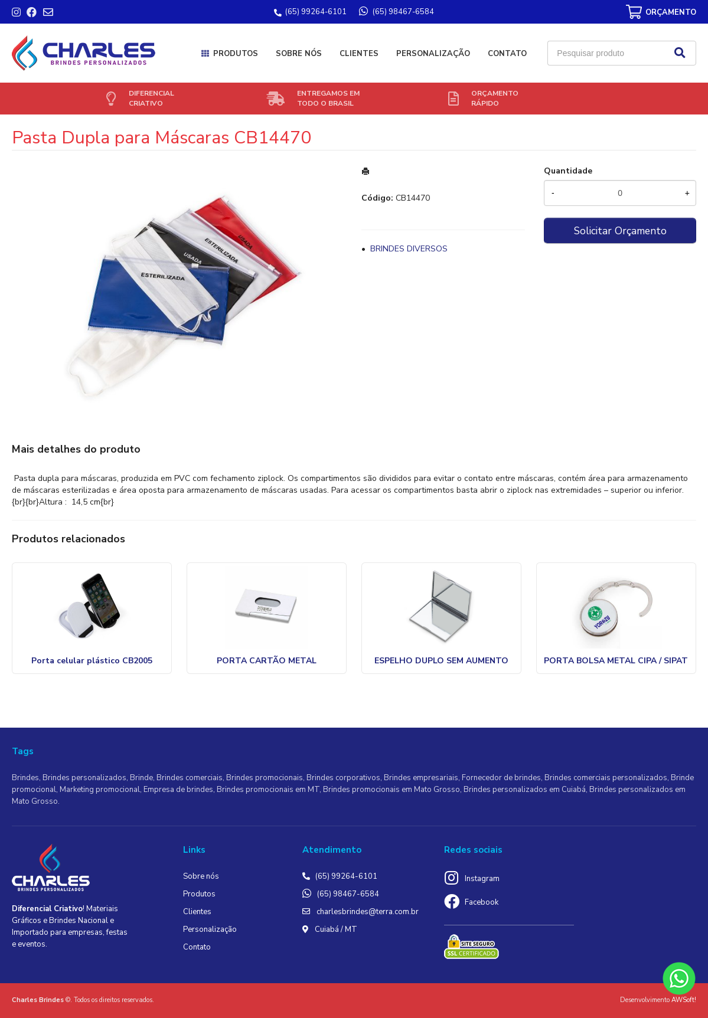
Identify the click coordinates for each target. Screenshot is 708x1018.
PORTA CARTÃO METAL (267, 660)
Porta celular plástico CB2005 (91, 660)
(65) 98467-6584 (348, 894)
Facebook (481, 902)
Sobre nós (299, 53)
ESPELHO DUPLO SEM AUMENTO (441, 660)
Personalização (433, 53)
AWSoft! (683, 1000)
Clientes (359, 53)
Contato (507, 53)
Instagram (482, 878)
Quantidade (568, 170)
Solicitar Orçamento (620, 231)
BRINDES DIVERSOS (409, 248)
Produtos (235, 53)
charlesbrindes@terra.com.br (368, 911)
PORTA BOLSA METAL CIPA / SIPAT (616, 660)
